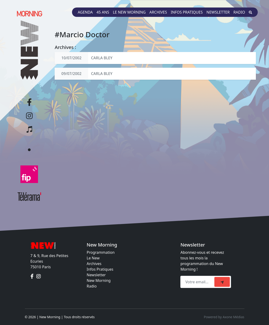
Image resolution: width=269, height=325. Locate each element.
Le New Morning (129, 12)
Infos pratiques (187, 12)
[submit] (222, 282)
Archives (158, 12)
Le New (93, 258)
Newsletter (218, 12)
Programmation (101, 252)
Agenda (85, 12)
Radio (239, 12)
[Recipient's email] (198, 282)
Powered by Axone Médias (224, 317)
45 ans (103, 12)
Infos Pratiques (100, 269)
